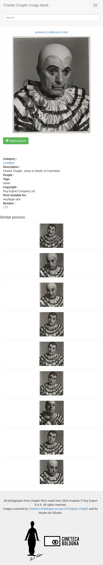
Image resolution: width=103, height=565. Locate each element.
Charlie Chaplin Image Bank (26, 5)
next (65, 32)
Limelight (8, 162)
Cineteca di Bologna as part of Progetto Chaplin (58, 508)
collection (54, 32)
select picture (16, 140)
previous (40, 32)
